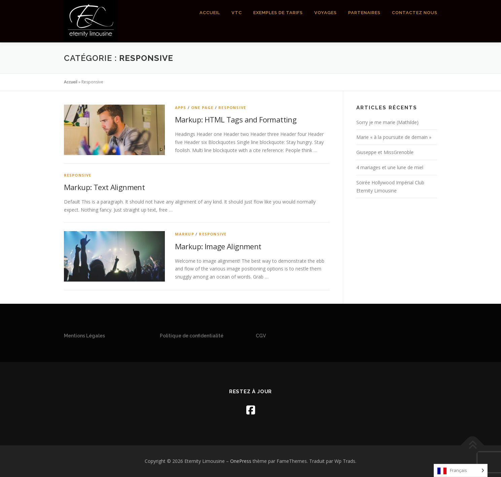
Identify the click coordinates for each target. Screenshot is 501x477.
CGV (261, 335)
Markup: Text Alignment (104, 187)
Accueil (210, 12)
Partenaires (364, 12)
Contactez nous (414, 12)
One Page (202, 107)
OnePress (240, 461)
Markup (184, 233)
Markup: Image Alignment (218, 246)
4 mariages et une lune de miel (389, 167)
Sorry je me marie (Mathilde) (387, 122)
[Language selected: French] (461, 470)
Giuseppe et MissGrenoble (385, 152)
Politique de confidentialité (191, 335)
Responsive (232, 107)
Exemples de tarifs (278, 12)
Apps (180, 107)
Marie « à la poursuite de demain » (393, 137)
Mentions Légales (84, 335)
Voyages (325, 12)
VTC (236, 12)
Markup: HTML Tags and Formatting (236, 119)
